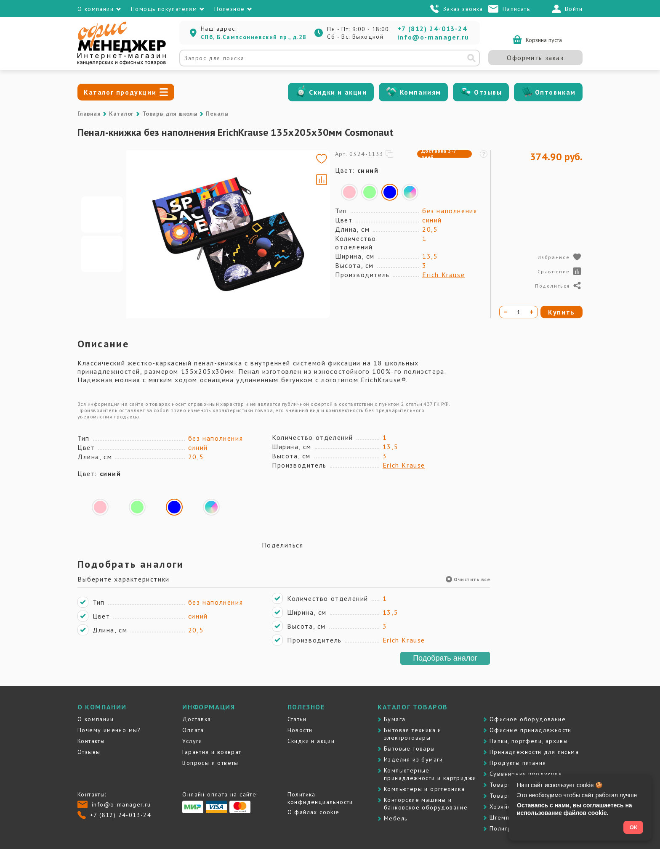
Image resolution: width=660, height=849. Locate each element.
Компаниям (420, 92)
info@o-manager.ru (433, 37)
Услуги (192, 741)
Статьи (296, 719)
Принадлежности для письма (534, 752)
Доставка (196, 719)
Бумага (394, 719)
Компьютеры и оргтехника (424, 789)
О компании (95, 719)
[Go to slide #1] (102, 214)
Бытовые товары (409, 748)
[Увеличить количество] (531, 312)
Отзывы (488, 92)
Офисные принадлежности (531, 730)
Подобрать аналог (445, 658)
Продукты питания (518, 763)
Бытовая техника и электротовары (413, 733)
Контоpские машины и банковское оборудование (426, 803)
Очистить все (468, 579)
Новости (300, 730)
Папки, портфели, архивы (529, 741)
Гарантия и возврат (211, 752)
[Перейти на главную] (121, 63)
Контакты (91, 741)
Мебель (395, 818)
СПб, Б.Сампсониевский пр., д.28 (253, 37)
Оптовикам (555, 92)
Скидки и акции (338, 92)
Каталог (121, 113)
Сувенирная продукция (526, 774)
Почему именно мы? (109, 730)
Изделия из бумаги (413, 759)
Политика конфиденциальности (320, 798)
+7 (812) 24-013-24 (432, 28)
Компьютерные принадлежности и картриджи (430, 774)
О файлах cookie (313, 812)
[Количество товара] (518, 312)
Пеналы (217, 113)
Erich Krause (443, 274)
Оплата (193, 730)
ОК (633, 827)
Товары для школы (170, 113)
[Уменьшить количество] (505, 312)
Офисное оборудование (528, 719)
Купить (561, 312)
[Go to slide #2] (102, 254)
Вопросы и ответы (210, 763)
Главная (89, 113)
